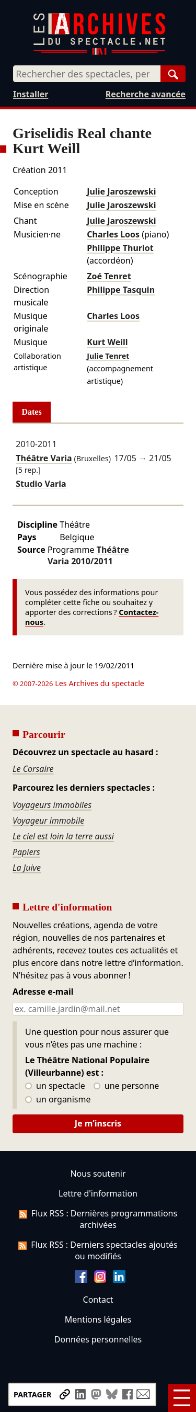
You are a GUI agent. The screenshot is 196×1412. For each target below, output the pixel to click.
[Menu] (182, 1398)
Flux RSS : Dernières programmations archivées (98, 1219)
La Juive (27, 867)
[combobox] (86, 73)
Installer (30, 94)
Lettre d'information (98, 1193)
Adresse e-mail (43, 992)
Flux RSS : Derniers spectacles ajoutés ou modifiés (97, 1250)
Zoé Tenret (109, 276)
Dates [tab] (32, 411)
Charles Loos (113, 234)
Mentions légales (98, 1319)
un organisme (57, 1099)
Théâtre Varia (44, 458)
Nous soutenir (97, 1173)
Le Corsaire (33, 769)
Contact (98, 1299)
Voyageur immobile (48, 820)
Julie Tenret (108, 356)
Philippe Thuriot (120, 248)
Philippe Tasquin (121, 289)
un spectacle (55, 1086)
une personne (126, 1086)
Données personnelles (98, 1339)
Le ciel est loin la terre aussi (63, 836)
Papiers (26, 852)
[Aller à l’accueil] (99, 52)
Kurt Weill (107, 342)
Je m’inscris (98, 1123)
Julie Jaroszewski (121, 191)
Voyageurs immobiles (52, 805)
